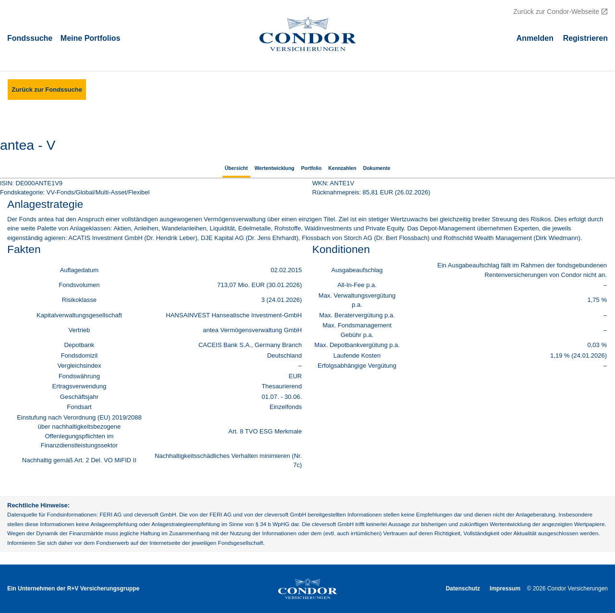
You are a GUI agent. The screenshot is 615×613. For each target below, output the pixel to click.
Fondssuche (29, 38)
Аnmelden (535, 38)
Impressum (505, 588)
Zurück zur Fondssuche (47, 89)
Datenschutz (463, 588)
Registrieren (585, 38)
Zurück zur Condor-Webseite (556, 11)
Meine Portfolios (90, 38)
